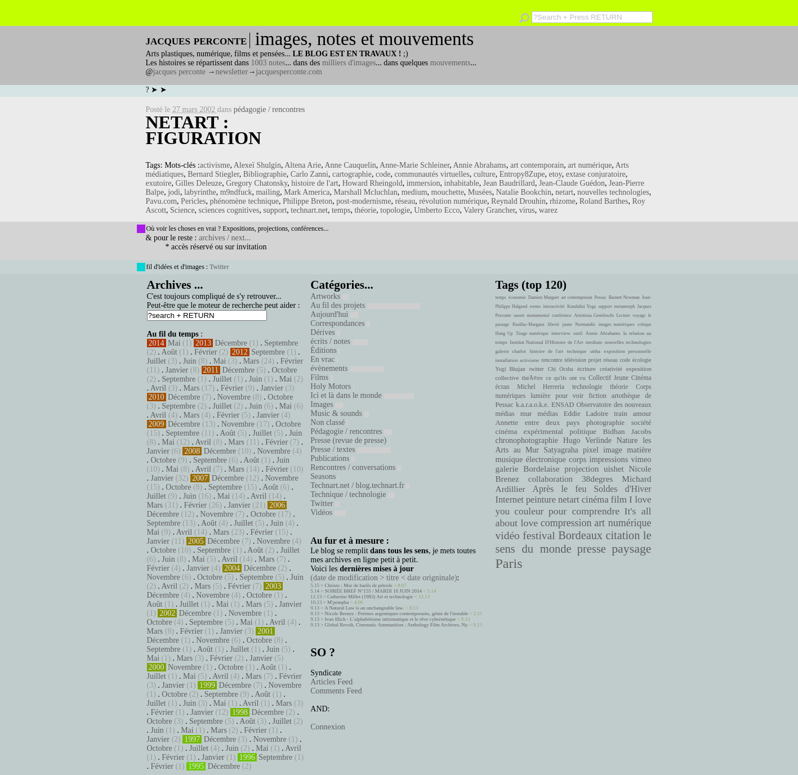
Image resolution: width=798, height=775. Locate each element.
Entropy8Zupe (522, 174)
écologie (642, 360)
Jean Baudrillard (509, 183)
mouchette (447, 192)
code (383, 174)
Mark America (306, 192)
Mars (251, 361)
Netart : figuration (204, 130)
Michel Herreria (540, 386)
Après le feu (559, 489)
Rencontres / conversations (355, 467)
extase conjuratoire (596, 174)
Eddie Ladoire (586, 414)
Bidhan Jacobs (627, 431)
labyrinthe (200, 192)
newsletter (232, 72)
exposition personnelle (628, 351)
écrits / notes (339, 341)
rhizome (563, 201)
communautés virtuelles (431, 174)
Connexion (327, 727)
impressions (608, 459)
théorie (365, 210)
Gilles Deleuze (198, 183)
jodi (174, 192)
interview (560, 333)
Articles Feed (331, 682)
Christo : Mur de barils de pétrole (359, 585)
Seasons (324, 476)
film (619, 499)
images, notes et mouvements (364, 39)
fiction (598, 396)
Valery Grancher (489, 210)
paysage (631, 549)
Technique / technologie (352, 494)
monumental (538, 315)
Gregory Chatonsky (256, 183)
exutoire (159, 183)
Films (321, 377)
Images (326, 404)
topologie (395, 210)
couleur (528, 511)
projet (595, 360)
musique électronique (531, 459)
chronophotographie (527, 440)
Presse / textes (350, 449)
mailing (268, 192)
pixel (591, 450)
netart (564, 192)
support (275, 210)
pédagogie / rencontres (269, 109)
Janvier (177, 370)
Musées (480, 192)
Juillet (156, 361)
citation (622, 535)
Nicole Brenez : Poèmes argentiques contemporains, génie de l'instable (397, 613)
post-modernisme (363, 201)
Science (182, 210)
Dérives (325, 332)
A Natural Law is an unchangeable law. (364, 608)
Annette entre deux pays (538, 423)
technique (577, 351)
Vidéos (327, 512)
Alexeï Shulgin (257, 165)
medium (414, 192)
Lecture (623, 315)
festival (539, 535)
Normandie (585, 324)
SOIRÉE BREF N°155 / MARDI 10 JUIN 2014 (373, 591)
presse (591, 549)
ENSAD (562, 405)
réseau (405, 201)
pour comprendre (584, 511)
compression (566, 522)
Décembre (231, 343)
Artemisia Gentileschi (594, 315)
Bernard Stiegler (213, 174)
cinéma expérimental (529, 431)
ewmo (535, 306)
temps (341, 210)
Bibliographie (265, 174)
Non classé (329, 422)
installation (507, 360)
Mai (174, 343)
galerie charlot (511, 351)
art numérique (590, 165)
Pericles (193, 201)
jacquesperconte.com (289, 72)
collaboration (550, 478)
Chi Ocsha (560, 369)
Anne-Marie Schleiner (414, 165)
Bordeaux (580, 535)
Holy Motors (332, 386)
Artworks (329, 296)
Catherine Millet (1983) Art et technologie (370, 596)
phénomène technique (243, 201)
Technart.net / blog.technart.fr (359, 485)
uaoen (519, 315)
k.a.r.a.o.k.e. (532, 405)
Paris (509, 563)
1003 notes (268, 63)
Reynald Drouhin (518, 201)
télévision (575, 360)
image (612, 450)
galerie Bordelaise (528, 468)
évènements (347, 368)
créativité (611, 368)
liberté (553, 324)
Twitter (219, 267)
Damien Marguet (543, 297)
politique (582, 431)
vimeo (641, 459)
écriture (586, 368)
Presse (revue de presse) (349, 440)
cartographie (352, 174)
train (620, 414)
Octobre (284, 370)
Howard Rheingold (372, 183)
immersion (423, 183)
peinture (541, 500)
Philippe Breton (307, 201)
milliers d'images (349, 63)
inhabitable (461, 183)
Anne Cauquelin (350, 165)
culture (485, 174)
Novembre (234, 397)
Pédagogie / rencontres (351, 431)
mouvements (450, 63)
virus (527, 210)
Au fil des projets (365, 305)
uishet (614, 468)
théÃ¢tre (532, 377)
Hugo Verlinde (587, 440)
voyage (638, 315)
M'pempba (338, 602)
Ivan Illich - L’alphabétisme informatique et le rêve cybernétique (390, 619)
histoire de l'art (314, 183)
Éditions (325, 350)
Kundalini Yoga (581, 306)
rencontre (552, 360)
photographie (605, 423)
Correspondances (340, 323)
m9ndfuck (236, 192)
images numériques (617, 324)
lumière (540, 395)
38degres (597, 478)
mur (526, 414)
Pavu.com (161, 201)
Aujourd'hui (334, 314)
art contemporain (537, 165)
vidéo (508, 535)
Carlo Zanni (309, 174)
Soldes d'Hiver (622, 489)
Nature (627, 440)
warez (548, 210)
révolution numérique (453, 201)
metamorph (624, 306)
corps (577, 459)
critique (644, 324)
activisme (215, 165)
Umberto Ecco (437, 210)
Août (169, 352)
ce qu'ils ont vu (565, 377)
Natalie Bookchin (523, 192)
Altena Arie (302, 165)
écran (503, 386)
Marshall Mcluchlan (366, 192)
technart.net (309, 210)
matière (639, 449)
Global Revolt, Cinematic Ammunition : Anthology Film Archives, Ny (396, 625)
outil (577, 333)
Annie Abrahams (479, 165)
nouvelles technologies (613, 192)
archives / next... (225, 238)
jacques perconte (179, 72)
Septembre (281, 343)
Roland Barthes (603, 201)
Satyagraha (560, 450)
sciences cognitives (229, 210)
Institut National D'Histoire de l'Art (546, 342)
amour (642, 414)
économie (517, 297)
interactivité (553, 306)
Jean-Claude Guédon (572, 183)
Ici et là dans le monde (362, 395)
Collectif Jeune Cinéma (620, 377)
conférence (562, 315)
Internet (510, 500)
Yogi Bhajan (510, 369)
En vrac (324, 359)
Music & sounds (339, 413)
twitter (536, 369)
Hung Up (504, 333)
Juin (189, 361)
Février (205, 352)
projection (581, 468)
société (641, 423)
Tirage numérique (532, 333)
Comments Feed (336, 691)
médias (547, 414)
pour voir (569, 396)
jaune (567, 324)
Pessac (600, 297)
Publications (332, 458)
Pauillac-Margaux (528, 324)
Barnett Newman (624, 297)
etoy (555, 174)
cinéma (595, 499)
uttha (595, 351)
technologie (587, 386)
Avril (158, 388)
